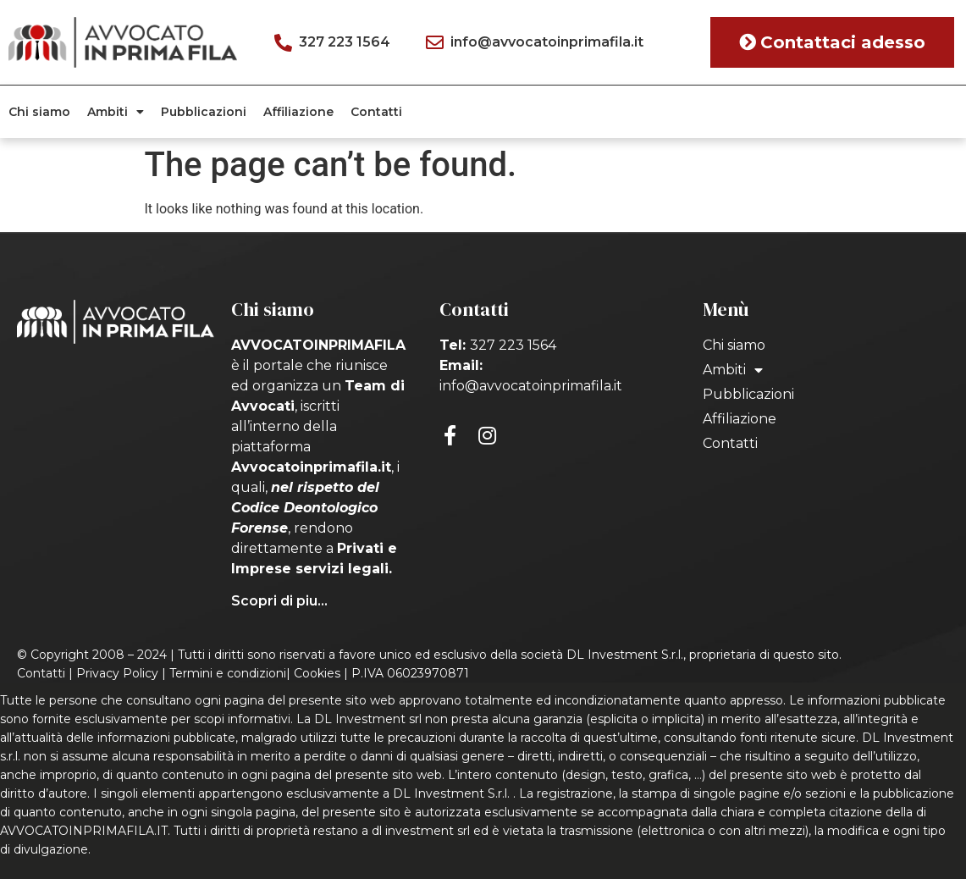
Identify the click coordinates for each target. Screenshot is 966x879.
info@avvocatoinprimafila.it (530, 386)
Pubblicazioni (203, 111)
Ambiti (115, 111)
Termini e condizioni (227, 673)
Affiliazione (298, 111)
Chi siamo (39, 111)
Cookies (317, 673)
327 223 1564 (513, 345)
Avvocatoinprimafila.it (311, 467)
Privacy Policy (117, 673)
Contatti (376, 111)
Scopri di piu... (279, 601)
